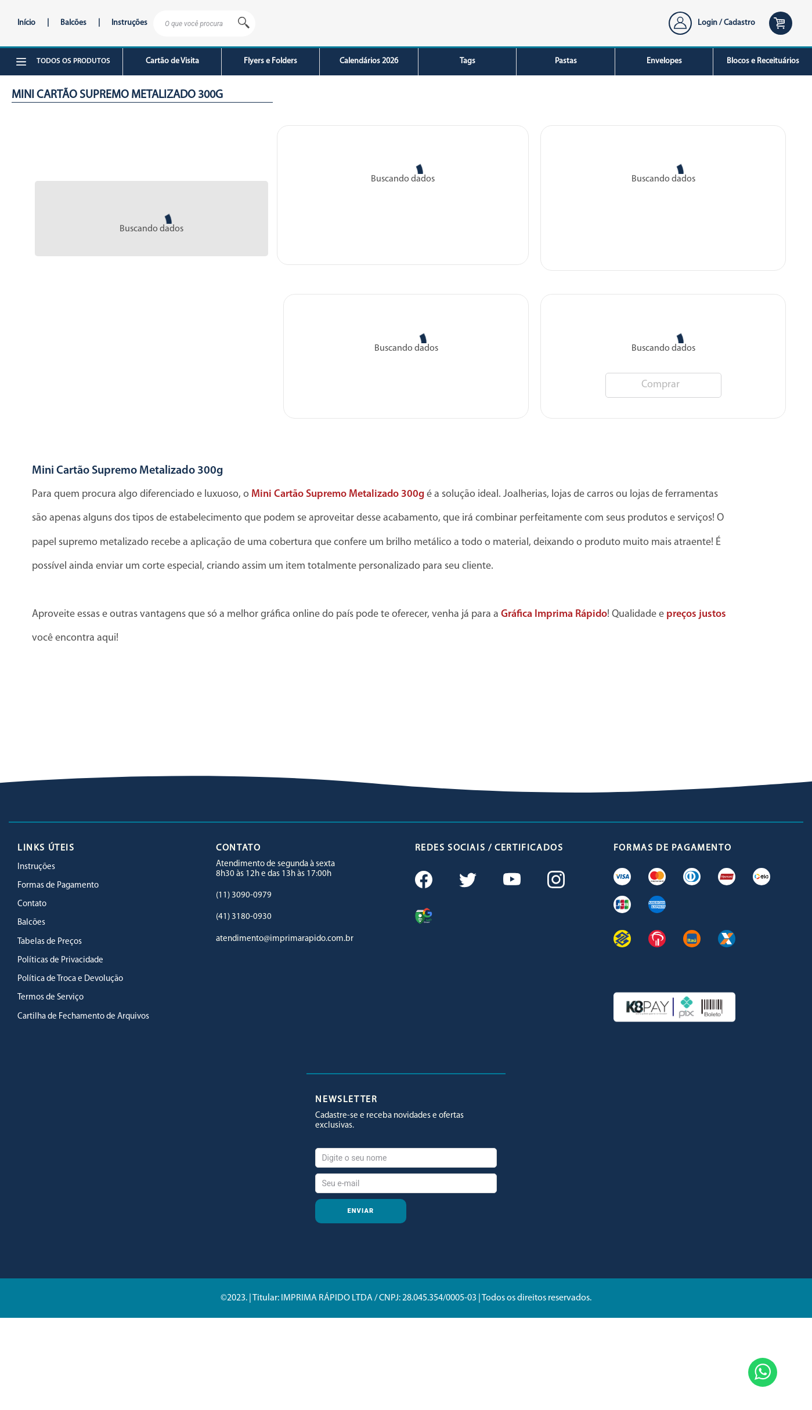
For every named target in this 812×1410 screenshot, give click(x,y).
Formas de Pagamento (58, 885)
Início (26, 23)
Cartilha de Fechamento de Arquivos (83, 1016)
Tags (467, 61)
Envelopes (664, 61)
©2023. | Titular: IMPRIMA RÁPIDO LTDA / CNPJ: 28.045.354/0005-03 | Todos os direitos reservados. (406, 1298)
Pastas (566, 61)
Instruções (129, 23)
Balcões (73, 23)
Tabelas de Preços (49, 941)
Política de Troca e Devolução (70, 979)
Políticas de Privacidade (60, 960)
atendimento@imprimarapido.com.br (284, 939)
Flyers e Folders (270, 61)
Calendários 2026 (369, 61)
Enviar (361, 1211)
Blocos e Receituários (763, 61)
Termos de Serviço (50, 997)
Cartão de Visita (172, 61)
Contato (31, 904)
